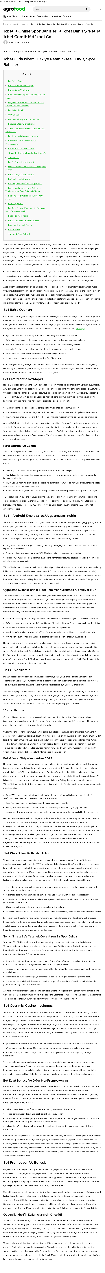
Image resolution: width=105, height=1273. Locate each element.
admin (11, 42)
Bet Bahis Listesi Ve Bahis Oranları (23, 220)
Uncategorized (19, 24)
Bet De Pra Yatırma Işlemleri (21, 162)
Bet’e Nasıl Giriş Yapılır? (19, 216)
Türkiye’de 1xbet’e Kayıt (19, 234)
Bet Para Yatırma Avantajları (21, 85)
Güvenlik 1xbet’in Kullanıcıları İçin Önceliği (27, 153)
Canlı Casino (14, 229)
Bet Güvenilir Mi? (16, 110)
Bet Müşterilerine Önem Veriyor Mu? (25, 183)
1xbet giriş (80, 328)
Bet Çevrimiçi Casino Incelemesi (23, 136)
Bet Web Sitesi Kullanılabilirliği (21, 124)
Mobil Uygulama (15, 203)
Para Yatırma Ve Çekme (19, 90)
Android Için (13, 157)
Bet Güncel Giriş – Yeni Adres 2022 (24, 119)
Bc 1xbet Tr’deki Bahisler (19, 179)
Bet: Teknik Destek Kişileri (20, 225)
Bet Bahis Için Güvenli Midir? (21, 174)
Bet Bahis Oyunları (16, 81)
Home (5, 24)
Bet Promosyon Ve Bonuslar (21, 148)
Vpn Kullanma (14, 114)
